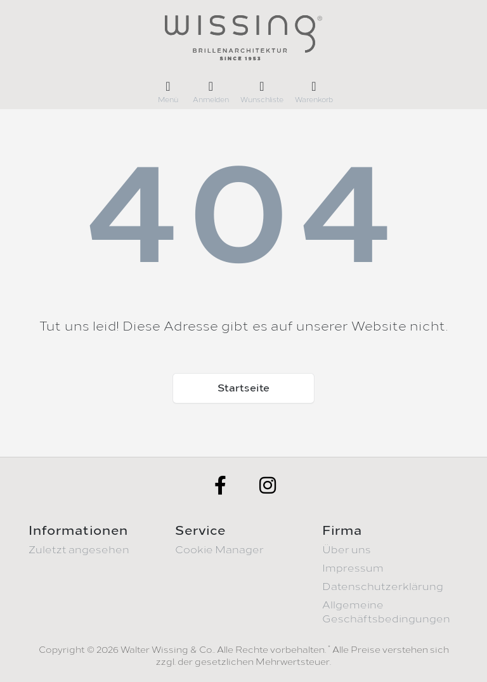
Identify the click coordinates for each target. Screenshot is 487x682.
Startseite (243, 388)
